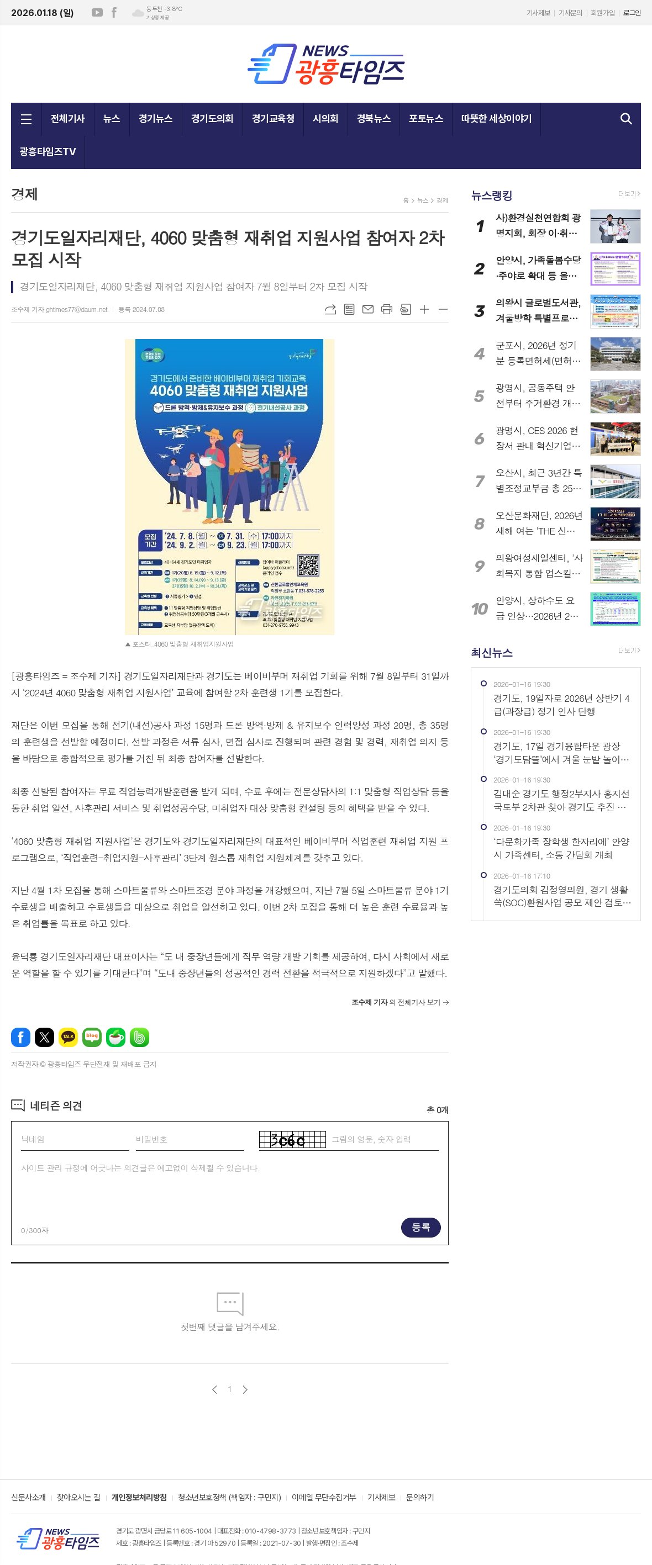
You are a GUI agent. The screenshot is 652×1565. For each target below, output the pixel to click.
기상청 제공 (157, 17)
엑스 (44, 1037)
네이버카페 (115, 1037)
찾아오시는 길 (79, 1498)
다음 (245, 1389)
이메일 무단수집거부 (324, 1498)
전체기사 (68, 118)
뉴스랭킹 (491, 195)
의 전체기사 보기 (395, 1002)
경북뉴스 (374, 118)
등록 (421, 1227)
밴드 (139, 1037)
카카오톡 (68, 1037)
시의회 (325, 118)
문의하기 (420, 1498)
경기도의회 (212, 118)
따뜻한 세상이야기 (496, 118)
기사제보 (538, 13)
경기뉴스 (156, 118)
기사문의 (570, 13)
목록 (349, 309)
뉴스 (111, 118)
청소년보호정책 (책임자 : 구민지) (229, 1498)
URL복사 (330, 309)
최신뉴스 (491, 652)
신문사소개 (28, 1498)
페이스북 (114, 12)
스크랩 (405, 309)
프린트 (386, 309)
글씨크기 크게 (424, 309)
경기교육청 (273, 118)
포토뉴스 (426, 118)
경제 (442, 200)
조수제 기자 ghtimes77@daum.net (59, 309)
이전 (214, 1389)
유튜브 (97, 12)
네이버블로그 (92, 1037)
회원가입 (602, 13)
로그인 (632, 13)
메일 (368, 309)
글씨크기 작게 (443, 309)
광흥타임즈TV (48, 151)
